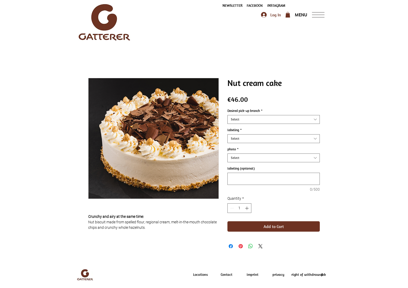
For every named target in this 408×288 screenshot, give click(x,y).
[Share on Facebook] (231, 246)
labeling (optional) (241, 168)
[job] (323, 275)
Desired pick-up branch (245, 111)
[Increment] (247, 208)
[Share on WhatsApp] (250, 246)
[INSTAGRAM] (276, 6)
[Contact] (226, 275)
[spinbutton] (239, 208)
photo (233, 149)
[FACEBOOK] (254, 6)
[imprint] (252, 275)
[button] (232, 6)
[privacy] (278, 275)
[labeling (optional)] (274, 179)
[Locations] (200, 275)
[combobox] (273, 119)
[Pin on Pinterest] (241, 246)
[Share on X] (260, 246)
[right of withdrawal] (307, 275)
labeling (234, 130)
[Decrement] (231, 208)
